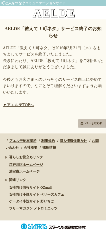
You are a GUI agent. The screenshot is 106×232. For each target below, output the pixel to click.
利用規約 (48, 141)
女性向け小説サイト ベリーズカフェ (36, 195)
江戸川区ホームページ (26, 165)
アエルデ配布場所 (22, 141)
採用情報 (49, 148)
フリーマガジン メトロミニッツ (33, 208)
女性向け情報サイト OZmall (30, 187)
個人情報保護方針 (73, 141)
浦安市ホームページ (24, 171)
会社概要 (30, 148)
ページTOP (93, 123)
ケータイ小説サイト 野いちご (31, 201)
